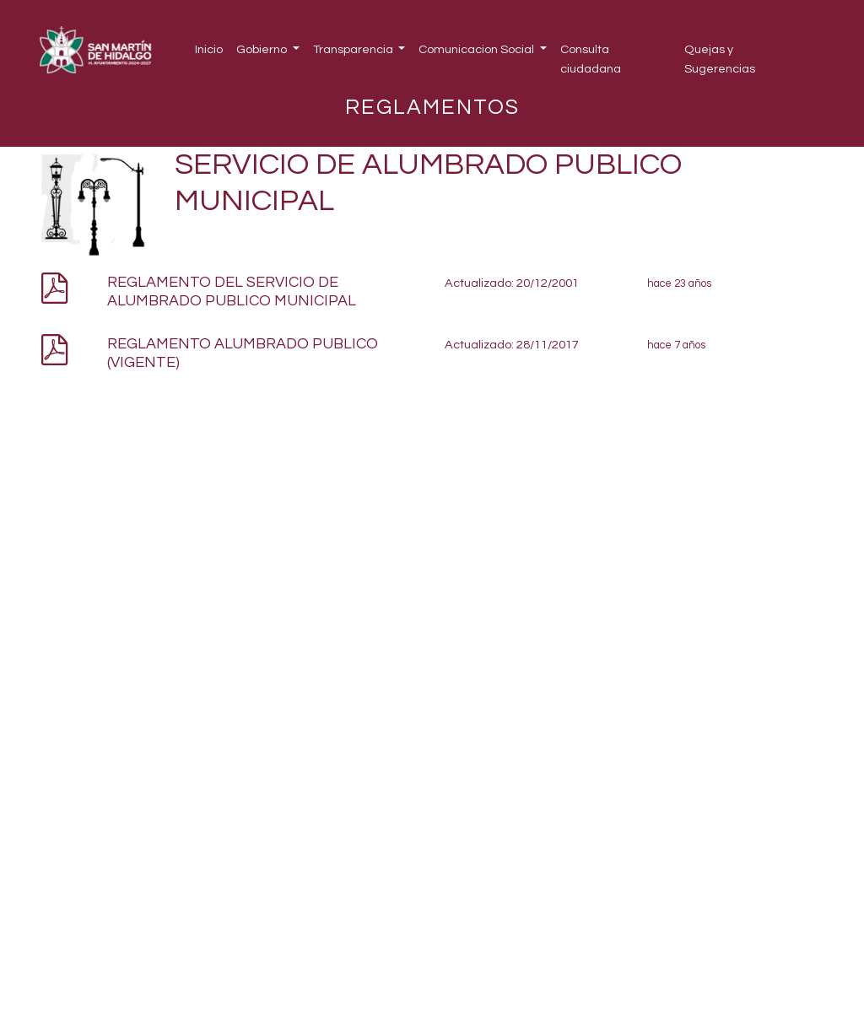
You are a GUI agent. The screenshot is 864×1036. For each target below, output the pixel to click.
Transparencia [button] (354, 49)
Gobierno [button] (262, 49)
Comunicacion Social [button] (477, 49)
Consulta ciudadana (590, 59)
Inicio (209, 49)
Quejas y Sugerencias (719, 59)
